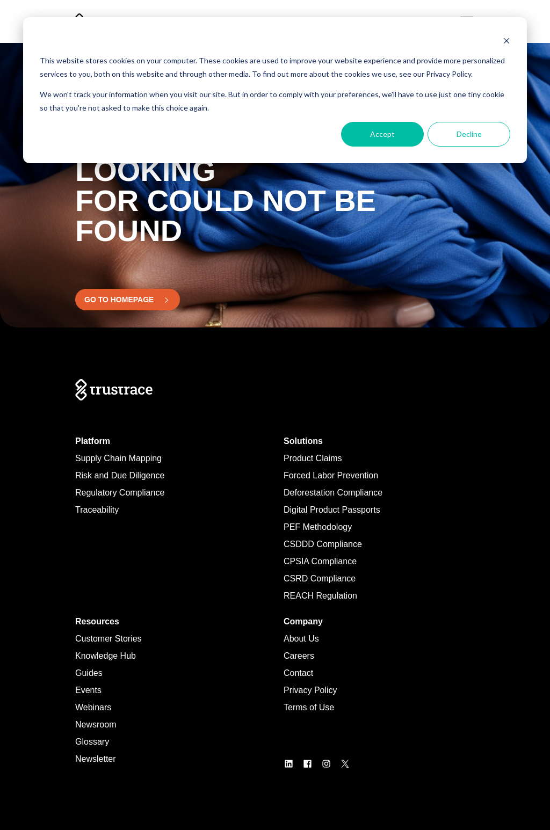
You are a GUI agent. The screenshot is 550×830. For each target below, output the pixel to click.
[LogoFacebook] (311, 763)
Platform (92, 441)
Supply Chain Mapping (118, 458)
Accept (382, 134)
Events (88, 690)
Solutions (303, 441)
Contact (298, 673)
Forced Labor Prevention (331, 475)
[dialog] (275, 90)
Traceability (97, 509)
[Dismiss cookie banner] (506, 40)
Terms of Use (309, 707)
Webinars (93, 707)
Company (303, 621)
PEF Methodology (318, 527)
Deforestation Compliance (333, 492)
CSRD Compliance (320, 578)
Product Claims (313, 458)
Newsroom (95, 724)
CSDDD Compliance (323, 544)
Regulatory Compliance (119, 492)
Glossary (92, 741)
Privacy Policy (310, 690)
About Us (301, 638)
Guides (89, 673)
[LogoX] (349, 763)
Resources (97, 621)
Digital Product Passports (332, 509)
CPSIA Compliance (320, 561)
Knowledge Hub (105, 655)
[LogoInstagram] (330, 763)
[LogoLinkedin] (293, 763)
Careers (299, 655)
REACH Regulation (320, 595)
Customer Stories (108, 638)
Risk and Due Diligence (119, 475)
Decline (469, 134)
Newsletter (95, 758)
